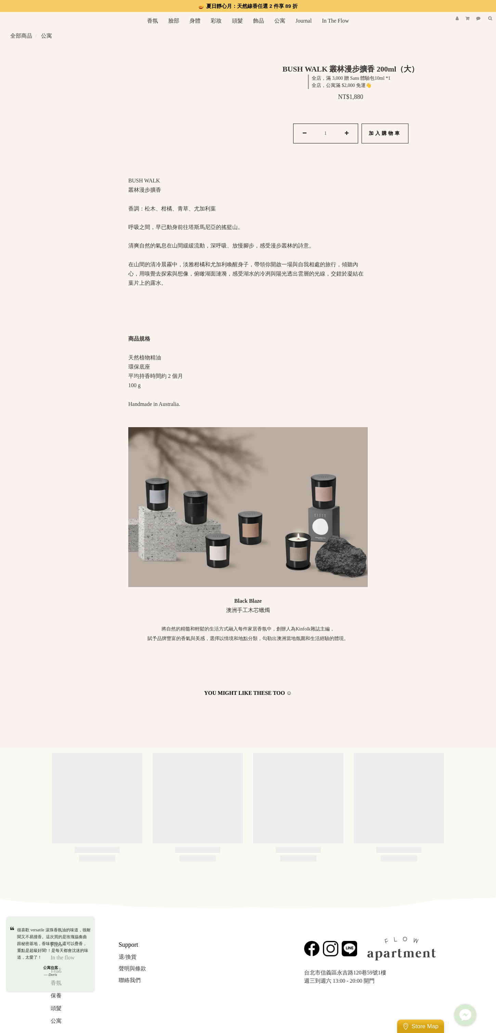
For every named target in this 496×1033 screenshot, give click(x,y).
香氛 (152, 21)
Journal (304, 21)
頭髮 (237, 21)
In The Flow (335, 21)
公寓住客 (50, 968)
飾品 (258, 21)
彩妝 (216, 21)
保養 (56, 995)
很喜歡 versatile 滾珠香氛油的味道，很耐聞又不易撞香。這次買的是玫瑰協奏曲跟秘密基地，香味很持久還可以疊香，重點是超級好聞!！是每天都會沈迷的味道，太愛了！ (54, 944)
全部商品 (21, 36)
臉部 (173, 21)
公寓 (279, 21)
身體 (195, 21)
